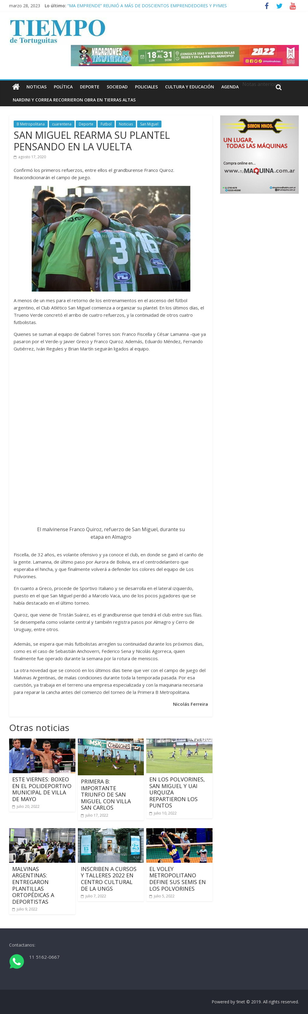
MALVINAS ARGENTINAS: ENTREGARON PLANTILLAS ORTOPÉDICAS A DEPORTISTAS (33, 885)
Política (63, 87)
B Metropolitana (31, 124)
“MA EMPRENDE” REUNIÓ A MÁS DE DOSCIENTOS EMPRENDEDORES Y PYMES (147, 6)
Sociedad (117, 87)
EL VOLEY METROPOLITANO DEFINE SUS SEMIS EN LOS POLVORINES (177, 878)
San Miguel (149, 124)
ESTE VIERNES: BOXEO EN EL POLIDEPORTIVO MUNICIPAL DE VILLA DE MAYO (41, 789)
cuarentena (61, 124)
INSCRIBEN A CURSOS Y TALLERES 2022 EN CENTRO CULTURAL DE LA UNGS (109, 878)
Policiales (146, 87)
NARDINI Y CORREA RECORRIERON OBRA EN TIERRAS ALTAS (74, 100)
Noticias (36, 87)
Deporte (89, 87)
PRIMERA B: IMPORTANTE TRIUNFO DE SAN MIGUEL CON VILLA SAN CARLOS (106, 794)
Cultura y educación (189, 87)
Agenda (230, 87)
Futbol (106, 124)
